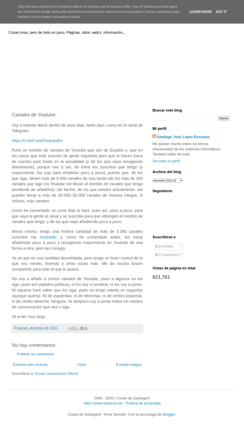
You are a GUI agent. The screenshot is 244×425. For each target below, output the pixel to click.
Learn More (200, 12)
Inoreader (48, 237)
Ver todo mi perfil (166, 161)
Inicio (81, 365)
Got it (221, 12)
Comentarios (167, 255)
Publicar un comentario (35, 354)
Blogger (169, 414)
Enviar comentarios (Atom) (56, 374)
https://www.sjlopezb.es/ (102, 403)
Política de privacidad (143, 403)
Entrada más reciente (30, 365)
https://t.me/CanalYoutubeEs (37, 140)
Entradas (164, 246)
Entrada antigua (129, 365)
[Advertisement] (122, 70)
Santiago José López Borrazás (183, 137)
